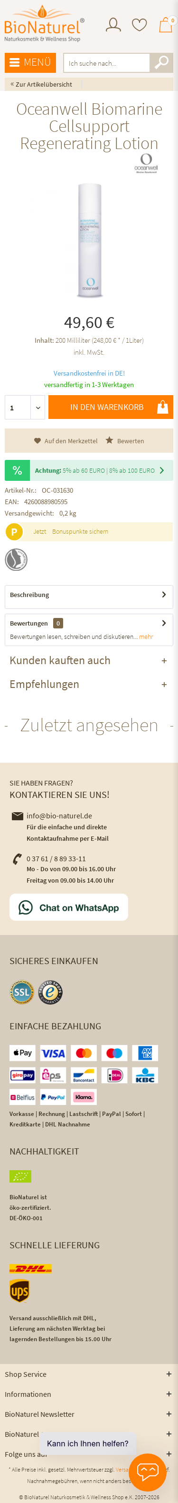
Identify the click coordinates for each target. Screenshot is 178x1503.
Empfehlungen (44, 684)
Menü (30, 62)
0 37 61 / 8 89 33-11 (49, 858)
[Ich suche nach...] (118, 63)
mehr (145, 636)
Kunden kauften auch (60, 660)
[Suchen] (161, 63)
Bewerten (124, 440)
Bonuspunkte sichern (80, 531)
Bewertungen (29, 623)
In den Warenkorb (119, 407)
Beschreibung (29, 594)
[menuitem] (113, 26)
